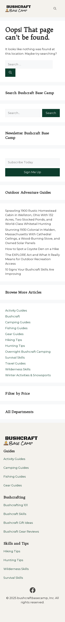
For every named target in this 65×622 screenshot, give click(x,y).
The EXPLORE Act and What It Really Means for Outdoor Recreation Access (32, 259)
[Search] (10, 72)
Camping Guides (18, 322)
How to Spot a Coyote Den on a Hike (32, 249)
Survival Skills (15, 357)
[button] (55, 8)
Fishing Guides (16, 328)
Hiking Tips (13, 340)
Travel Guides (15, 363)
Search (51, 113)
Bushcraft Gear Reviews (21, 531)
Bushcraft (12, 316)
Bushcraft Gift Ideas (18, 522)
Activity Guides (16, 310)
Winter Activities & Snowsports (28, 375)
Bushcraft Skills (14, 514)
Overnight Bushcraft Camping (28, 351)
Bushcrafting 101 (15, 505)
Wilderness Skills (18, 369)
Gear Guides (14, 334)
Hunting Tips (15, 345)
